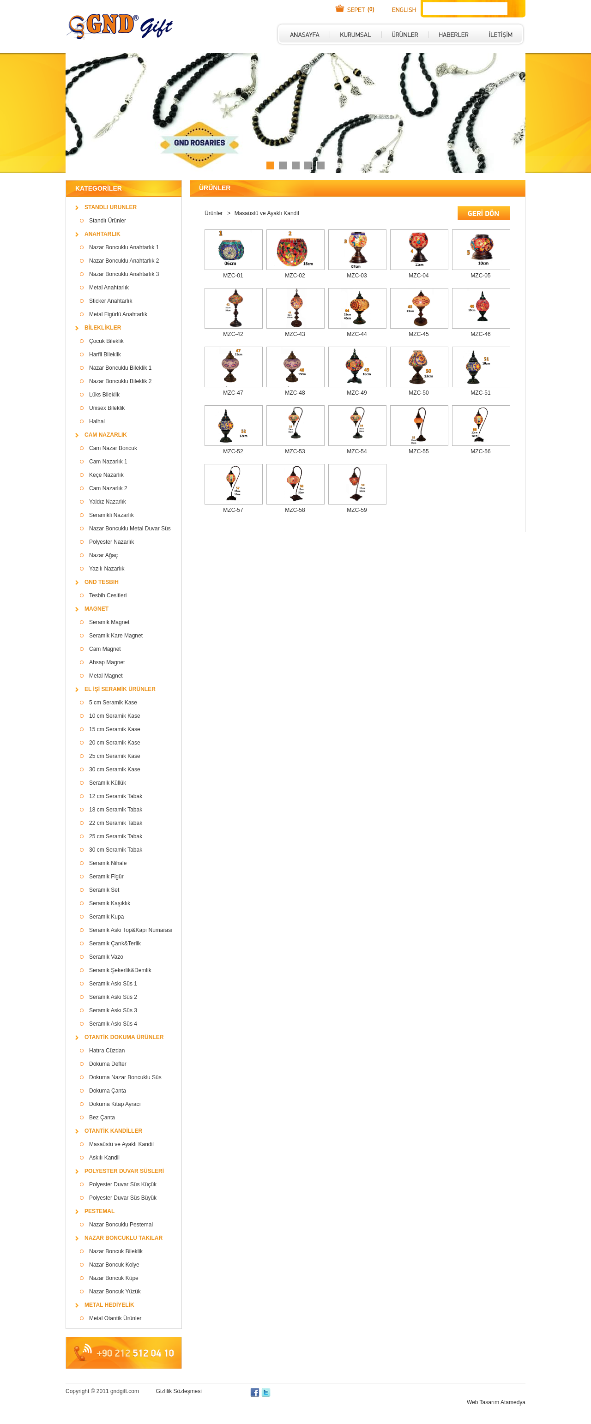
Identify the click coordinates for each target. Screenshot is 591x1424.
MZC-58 (295, 510)
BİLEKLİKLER (102, 327)
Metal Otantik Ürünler (115, 1318)
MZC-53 (295, 451)
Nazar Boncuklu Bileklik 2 (120, 381)
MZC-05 (480, 275)
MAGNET (96, 609)
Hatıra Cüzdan (107, 1050)
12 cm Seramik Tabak (115, 796)
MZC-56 (480, 451)
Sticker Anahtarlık (110, 301)
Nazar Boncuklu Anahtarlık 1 (124, 247)
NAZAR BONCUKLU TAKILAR (123, 1238)
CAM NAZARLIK (105, 435)
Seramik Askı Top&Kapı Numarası (131, 930)
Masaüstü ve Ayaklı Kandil (121, 1144)
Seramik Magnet (109, 622)
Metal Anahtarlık (109, 287)
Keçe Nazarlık (106, 475)
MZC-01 (233, 275)
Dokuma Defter (108, 1064)
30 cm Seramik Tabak (115, 850)
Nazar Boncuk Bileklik (116, 1251)
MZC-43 (295, 334)
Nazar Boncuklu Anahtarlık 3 (124, 274)
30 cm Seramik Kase (114, 769)
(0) (371, 9)
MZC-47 (233, 393)
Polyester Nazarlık (111, 542)
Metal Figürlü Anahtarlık (118, 314)
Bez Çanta (102, 1117)
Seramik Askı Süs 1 (113, 983)
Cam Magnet (105, 649)
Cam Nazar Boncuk (113, 448)
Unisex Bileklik (107, 408)
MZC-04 (418, 275)
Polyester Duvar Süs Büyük (123, 1198)
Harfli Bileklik (105, 354)
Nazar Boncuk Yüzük (115, 1291)
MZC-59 (357, 510)
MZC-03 (357, 275)
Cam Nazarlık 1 (108, 461)
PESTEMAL (99, 1211)
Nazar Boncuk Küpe (114, 1278)
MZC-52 (233, 451)
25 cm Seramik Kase (114, 756)
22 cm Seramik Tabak (115, 823)
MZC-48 (295, 393)
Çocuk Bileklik (106, 341)
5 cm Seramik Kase (113, 702)
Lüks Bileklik (104, 394)
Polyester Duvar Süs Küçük (123, 1184)
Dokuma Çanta (107, 1091)
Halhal (97, 421)
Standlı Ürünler (107, 220)
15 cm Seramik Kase (114, 729)
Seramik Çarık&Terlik (115, 943)
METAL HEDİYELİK (109, 1305)
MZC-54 (357, 451)
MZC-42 (233, 334)
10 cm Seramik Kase (114, 716)
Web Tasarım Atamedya (496, 1402)
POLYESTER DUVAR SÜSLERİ (124, 1171)
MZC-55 (418, 451)
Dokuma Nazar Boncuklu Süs (125, 1077)
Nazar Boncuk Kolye (114, 1265)
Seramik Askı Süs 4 (113, 1024)
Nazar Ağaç (103, 555)
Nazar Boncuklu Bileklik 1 (120, 368)
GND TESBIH (101, 582)
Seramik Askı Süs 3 (113, 1010)
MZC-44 (357, 334)
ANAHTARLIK (102, 234)
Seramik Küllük (107, 783)
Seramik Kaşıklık (109, 903)
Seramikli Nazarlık (111, 515)
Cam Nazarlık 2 (108, 488)
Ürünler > (218, 213)
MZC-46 (480, 334)
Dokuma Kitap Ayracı (115, 1104)
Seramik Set (104, 890)
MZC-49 (357, 393)
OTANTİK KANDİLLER (113, 1131)
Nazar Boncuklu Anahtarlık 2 (124, 261)
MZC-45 (418, 334)
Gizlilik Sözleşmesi (179, 1391)
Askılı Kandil (104, 1157)
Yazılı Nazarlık (106, 568)
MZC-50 (418, 393)
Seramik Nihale (108, 863)
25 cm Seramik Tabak (115, 836)
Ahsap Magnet (107, 662)
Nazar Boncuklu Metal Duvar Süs (130, 528)
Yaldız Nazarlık (107, 502)
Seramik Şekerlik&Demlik (120, 970)
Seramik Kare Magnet (116, 635)
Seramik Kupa (106, 916)
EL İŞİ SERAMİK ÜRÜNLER (120, 689)
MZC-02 (295, 275)
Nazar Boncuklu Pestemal (121, 1224)
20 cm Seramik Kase (114, 742)
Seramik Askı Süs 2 (113, 997)
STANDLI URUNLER (110, 207)
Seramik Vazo (106, 957)
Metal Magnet (106, 676)
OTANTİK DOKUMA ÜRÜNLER (123, 1037)
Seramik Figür (106, 876)
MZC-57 (233, 510)
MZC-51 (480, 393)
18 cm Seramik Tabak (115, 809)
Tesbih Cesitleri (108, 595)
